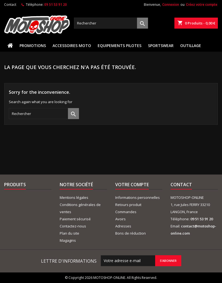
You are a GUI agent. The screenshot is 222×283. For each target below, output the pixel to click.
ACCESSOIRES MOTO (72, 45)
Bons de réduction (130, 233)
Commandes (125, 211)
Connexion (170, 4)
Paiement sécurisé (75, 218)
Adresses (123, 226)
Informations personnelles (137, 197)
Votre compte (132, 185)
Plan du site (69, 233)
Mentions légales (74, 197)
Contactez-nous (73, 226)
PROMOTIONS (33, 45)
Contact (10, 4)
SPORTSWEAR (161, 45)
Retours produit (128, 204)
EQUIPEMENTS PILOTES (119, 45)
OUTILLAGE (190, 45)
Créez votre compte (201, 4)
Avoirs (120, 218)
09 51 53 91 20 (55, 4)
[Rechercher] (111, 23)
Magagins (68, 240)
